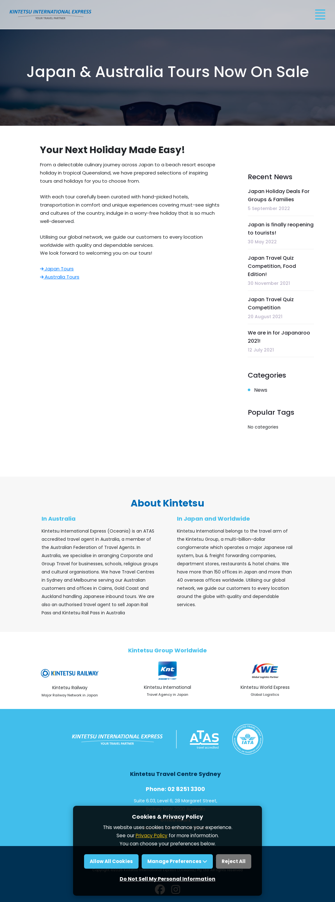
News (260, 390)
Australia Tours (59, 277)
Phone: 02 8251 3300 (175, 789)
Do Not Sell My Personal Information (167, 879)
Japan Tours (57, 268)
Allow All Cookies (111, 861)
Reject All (234, 861)
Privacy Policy (152, 835)
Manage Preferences (177, 861)
